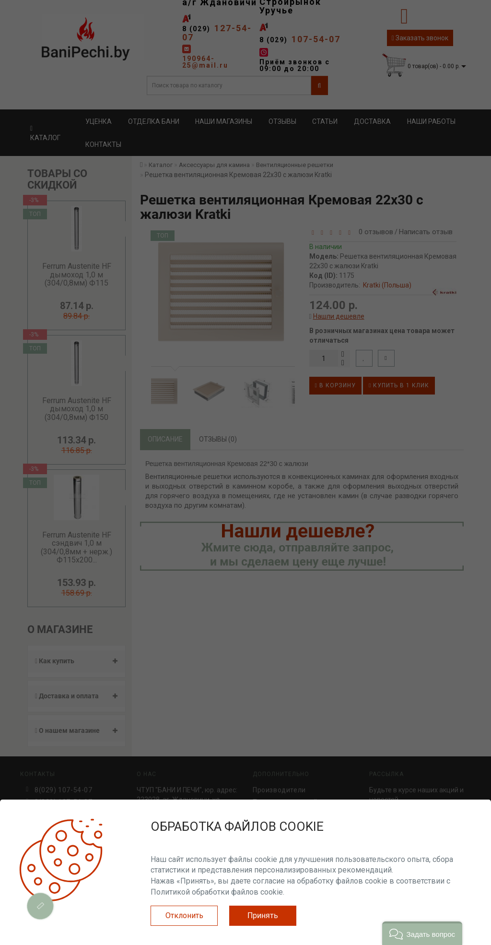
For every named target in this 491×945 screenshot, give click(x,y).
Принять (262, 915)
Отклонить (184, 915)
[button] (422, 933)
